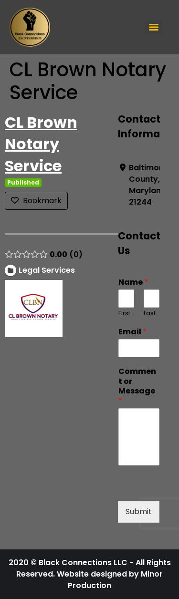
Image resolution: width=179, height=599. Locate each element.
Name (133, 283)
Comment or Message (137, 386)
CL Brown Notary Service (41, 144)
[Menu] (153, 27)
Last (150, 314)
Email (132, 332)
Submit (139, 511)
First (124, 314)
